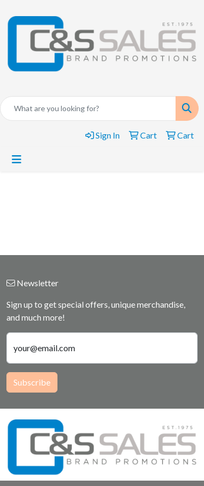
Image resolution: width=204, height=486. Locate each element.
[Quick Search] (88, 108)
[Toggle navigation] (16, 159)
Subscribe (31, 382)
